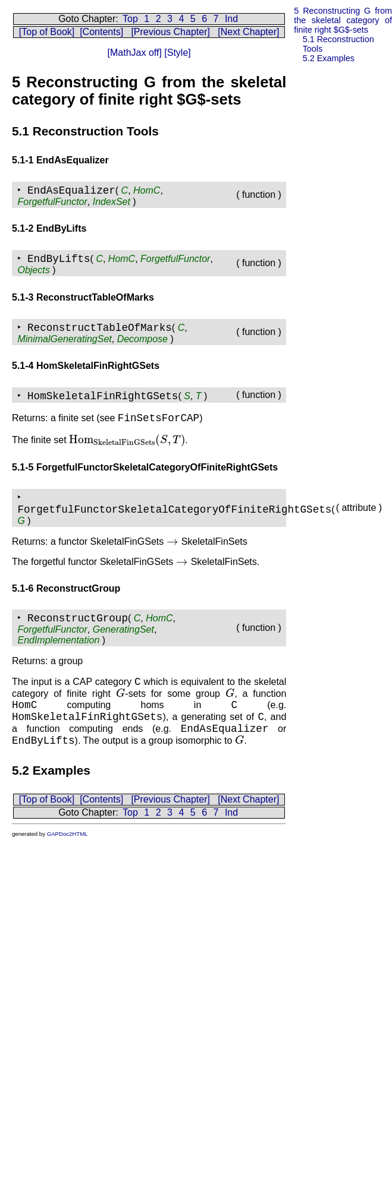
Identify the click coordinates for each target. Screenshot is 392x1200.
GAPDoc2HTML (67, 833)
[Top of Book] (46, 32)
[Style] (176, 53)
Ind (231, 19)
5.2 (329, 58)
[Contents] (101, 32)
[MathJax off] (135, 53)
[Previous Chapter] (170, 32)
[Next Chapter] (248, 32)
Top (130, 19)
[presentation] (127, 440)
